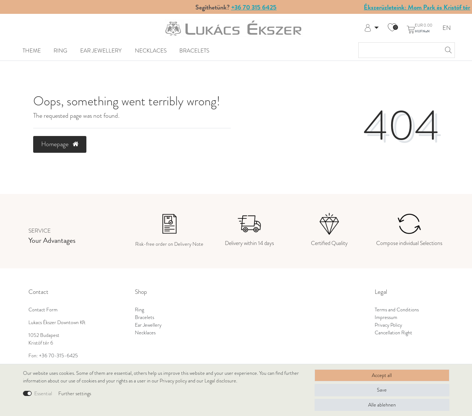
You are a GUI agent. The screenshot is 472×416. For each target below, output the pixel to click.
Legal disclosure (220, 380)
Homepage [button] (59, 144)
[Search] (447, 50)
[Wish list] (392, 28)
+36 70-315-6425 (58, 355)
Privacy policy (173, 380)
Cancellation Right (393, 332)
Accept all (382, 375)
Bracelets (194, 50)
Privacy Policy (388, 325)
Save (382, 389)
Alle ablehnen (382, 404)
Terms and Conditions (397, 309)
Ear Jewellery (101, 50)
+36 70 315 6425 (254, 7)
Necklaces (151, 50)
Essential (43, 393)
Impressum (386, 317)
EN (446, 28)
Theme (32, 50)
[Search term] (399, 50)
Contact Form (43, 309)
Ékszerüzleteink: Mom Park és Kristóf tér (417, 7)
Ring (60, 50)
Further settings (74, 393)
